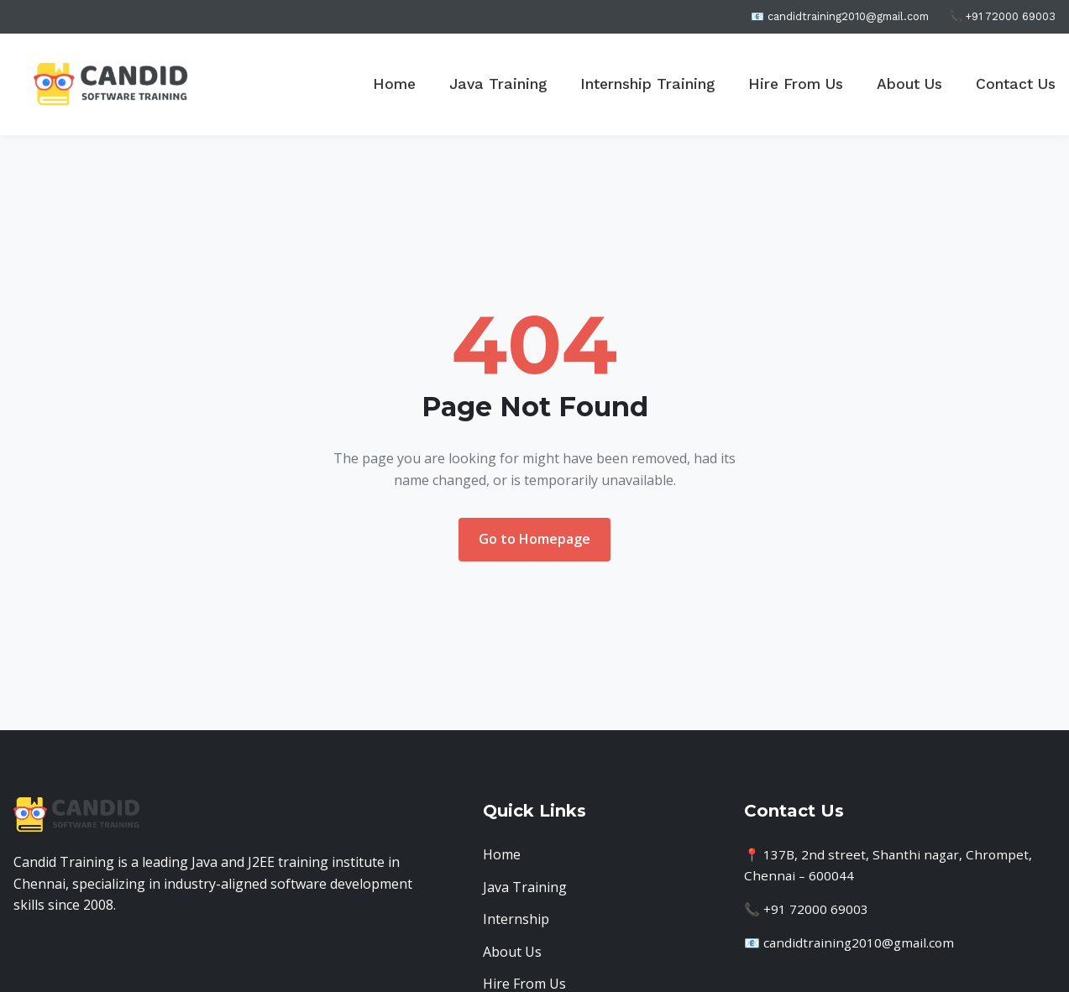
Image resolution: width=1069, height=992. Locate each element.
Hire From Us (795, 84)
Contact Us (1016, 84)
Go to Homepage (534, 539)
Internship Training (647, 84)
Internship (516, 919)
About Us (909, 84)
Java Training (498, 84)
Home (394, 84)
